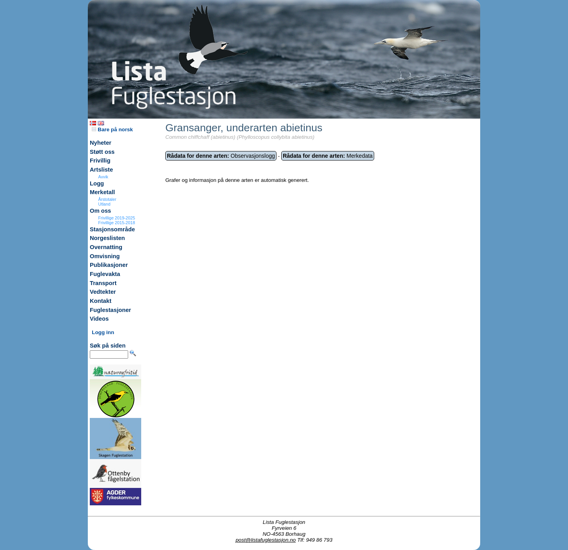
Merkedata (328, 156)
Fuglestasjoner (110, 310)
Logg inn (103, 332)
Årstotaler (107, 199)
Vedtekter (103, 292)
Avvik (103, 176)
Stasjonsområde (112, 229)
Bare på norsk (112, 129)
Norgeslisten (107, 238)
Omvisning (105, 256)
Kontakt (101, 301)
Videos (99, 319)
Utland (104, 204)
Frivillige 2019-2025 (116, 217)
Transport (103, 283)
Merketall (102, 192)
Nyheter (101, 143)
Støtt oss (102, 152)
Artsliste (101, 169)
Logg (97, 183)
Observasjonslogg (221, 156)
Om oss (100, 211)
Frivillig (100, 160)
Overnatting (106, 247)
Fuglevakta (105, 274)
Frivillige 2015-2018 (116, 222)
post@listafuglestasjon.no (266, 540)
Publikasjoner (109, 265)
